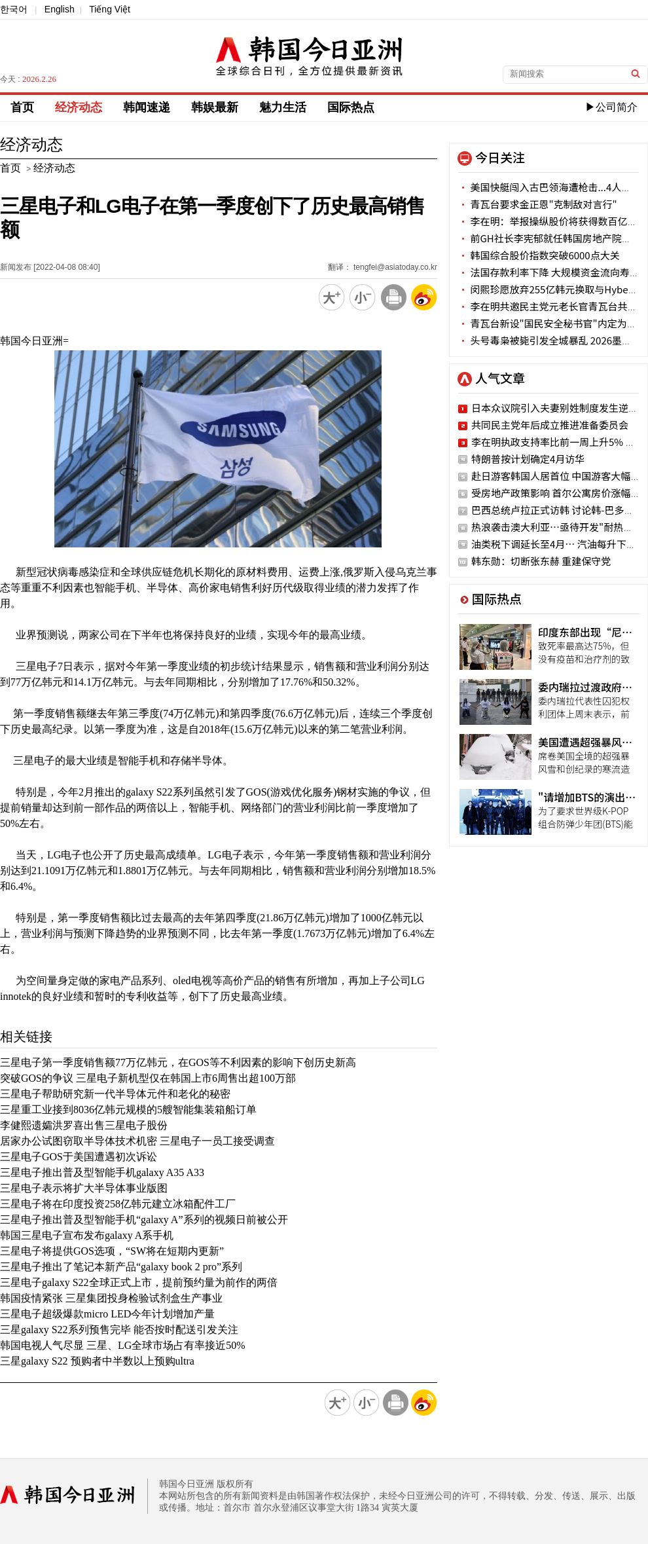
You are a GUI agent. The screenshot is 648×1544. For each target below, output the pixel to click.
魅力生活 (282, 107)
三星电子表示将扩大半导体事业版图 (84, 1188)
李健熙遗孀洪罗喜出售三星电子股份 (84, 1125)
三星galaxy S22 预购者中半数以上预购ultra (97, 1361)
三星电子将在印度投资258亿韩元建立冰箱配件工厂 (118, 1203)
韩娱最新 (214, 107)
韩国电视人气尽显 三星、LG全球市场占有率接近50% (122, 1345)
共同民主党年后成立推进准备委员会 (549, 425)
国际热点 (350, 107)
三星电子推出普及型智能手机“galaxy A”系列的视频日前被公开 (144, 1219)
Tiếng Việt (109, 9)
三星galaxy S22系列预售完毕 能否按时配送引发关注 (119, 1329)
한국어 (13, 9)
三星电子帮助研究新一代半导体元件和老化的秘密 (115, 1093)
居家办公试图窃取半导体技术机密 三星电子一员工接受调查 (137, 1141)
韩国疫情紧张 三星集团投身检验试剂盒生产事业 (111, 1298)
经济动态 (78, 107)
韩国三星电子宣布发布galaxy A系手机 (86, 1235)
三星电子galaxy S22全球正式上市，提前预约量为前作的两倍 (139, 1282)
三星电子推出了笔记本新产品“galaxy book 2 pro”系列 (121, 1266)
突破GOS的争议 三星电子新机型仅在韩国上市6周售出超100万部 (148, 1078)
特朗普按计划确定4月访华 (528, 459)
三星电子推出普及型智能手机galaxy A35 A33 (102, 1172)
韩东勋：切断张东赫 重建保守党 (541, 561)
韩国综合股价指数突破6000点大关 (539, 255)
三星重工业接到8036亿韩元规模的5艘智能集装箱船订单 (128, 1109)
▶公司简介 (611, 107)
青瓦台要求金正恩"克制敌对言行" (537, 204)
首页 (22, 107)
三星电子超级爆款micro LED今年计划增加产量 (107, 1313)
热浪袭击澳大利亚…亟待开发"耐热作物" (559, 527)
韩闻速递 (146, 107)
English (60, 9)
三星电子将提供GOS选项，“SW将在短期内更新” (112, 1251)
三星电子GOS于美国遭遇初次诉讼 (78, 1156)
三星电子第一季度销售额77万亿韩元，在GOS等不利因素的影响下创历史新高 (178, 1062)
